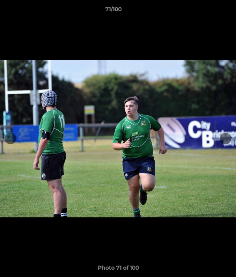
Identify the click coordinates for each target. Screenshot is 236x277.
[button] (208, 11)
